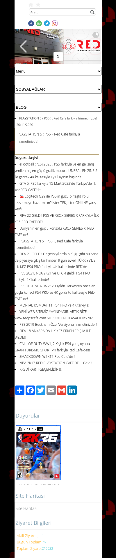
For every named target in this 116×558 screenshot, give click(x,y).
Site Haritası (27, 508)
